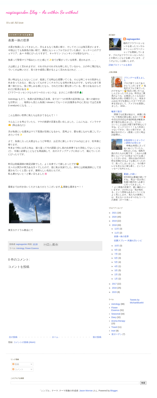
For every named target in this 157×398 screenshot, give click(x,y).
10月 (116, 245)
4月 (116, 266)
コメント (17, 369)
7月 (116, 254)
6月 (116, 258)
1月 (116, 278)
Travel (114, 327)
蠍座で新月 (116, 111)
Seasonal (115, 314)
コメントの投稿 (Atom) (24, 342)
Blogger (113, 390)
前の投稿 (97, 337)
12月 (116, 229)
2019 (114, 221)
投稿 (15, 364)
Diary (113, 317)
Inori (113, 331)
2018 (114, 225)
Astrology (20, 248)
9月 (116, 250)
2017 (114, 284)
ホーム (55, 337)
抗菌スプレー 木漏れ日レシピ (128, 240)
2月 (116, 274)
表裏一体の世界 (121, 236)
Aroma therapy (118, 321)
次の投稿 (13, 337)
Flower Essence (32, 248)
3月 (116, 270)
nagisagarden (133, 39)
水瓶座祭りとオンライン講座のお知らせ (134, 141)
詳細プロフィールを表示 (120, 65)
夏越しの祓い (130, 174)
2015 (114, 292)
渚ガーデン (116, 334)
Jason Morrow (86, 390)
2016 (114, 288)
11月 (116, 233)
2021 (114, 213)
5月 (116, 262)
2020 (114, 217)
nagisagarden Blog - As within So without (42, 12)
